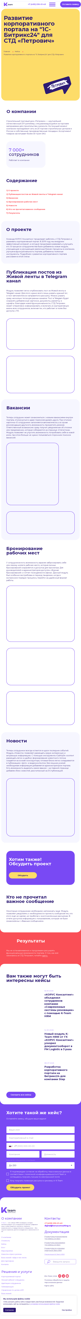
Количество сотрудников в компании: (20, 1160)
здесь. (45, 955)
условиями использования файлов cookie (45, 1304)
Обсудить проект (20, 1187)
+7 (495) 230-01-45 (53, 1223)
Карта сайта (49, 1286)
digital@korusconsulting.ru (57, 1226)
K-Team (60, 1174)
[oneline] (23, 1154)
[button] (23, 875)
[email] (40, 1138)
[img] (8, 4)
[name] (40, 1129)
